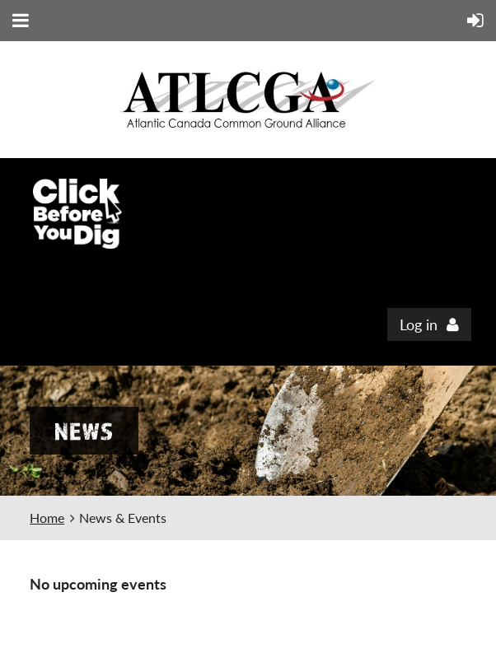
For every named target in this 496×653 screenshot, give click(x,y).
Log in (419, 324)
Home (47, 517)
